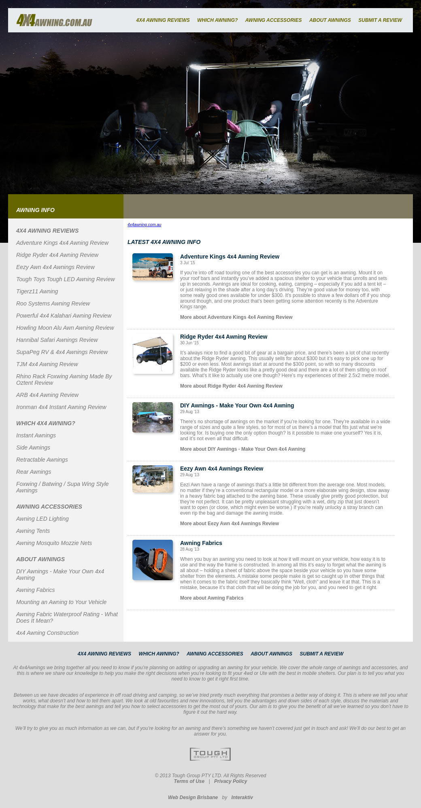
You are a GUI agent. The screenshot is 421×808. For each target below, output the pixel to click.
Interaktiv (242, 797)
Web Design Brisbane (193, 797)
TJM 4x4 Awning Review (47, 364)
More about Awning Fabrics (212, 598)
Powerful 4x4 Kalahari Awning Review (63, 315)
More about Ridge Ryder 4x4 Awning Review (231, 386)
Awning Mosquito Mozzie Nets (54, 543)
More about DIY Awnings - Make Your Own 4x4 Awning (242, 449)
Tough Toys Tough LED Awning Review (65, 279)
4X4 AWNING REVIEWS (162, 20)
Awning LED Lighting (42, 518)
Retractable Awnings (42, 459)
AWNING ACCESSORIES (273, 20)
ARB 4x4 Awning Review (47, 395)
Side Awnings (33, 447)
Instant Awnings (36, 435)
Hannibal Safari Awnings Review (57, 340)
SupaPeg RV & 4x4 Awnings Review (62, 352)
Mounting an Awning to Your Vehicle (61, 602)
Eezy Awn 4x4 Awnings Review (55, 267)
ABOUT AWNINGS (330, 20)
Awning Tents (33, 531)
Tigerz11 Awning (37, 291)
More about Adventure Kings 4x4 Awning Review (236, 317)
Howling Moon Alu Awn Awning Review (65, 327)
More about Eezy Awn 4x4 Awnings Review (229, 523)
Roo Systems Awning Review (53, 303)
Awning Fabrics (35, 590)
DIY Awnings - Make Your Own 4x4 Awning (237, 405)
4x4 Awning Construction (47, 633)
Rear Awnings (33, 472)
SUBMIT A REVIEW (380, 20)
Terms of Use (189, 781)
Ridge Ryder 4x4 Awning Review (57, 255)
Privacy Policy (230, 781)
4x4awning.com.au (144, 225)
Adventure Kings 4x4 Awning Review (62, 243)
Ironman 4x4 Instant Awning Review (61, 407)
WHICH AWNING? (217, 20)
